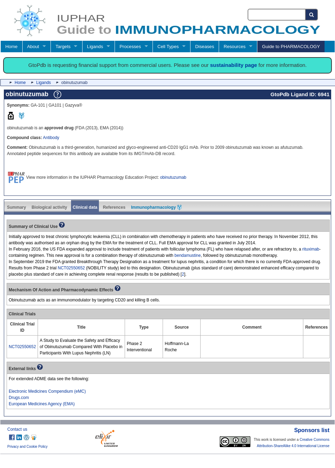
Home (11, 46)
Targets (62, 46)
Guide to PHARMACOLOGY (291, 46)
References (114, 207)
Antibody (51, 137)
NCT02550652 (71, 268)
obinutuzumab (173, 177)
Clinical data (85, 207)
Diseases (204, 46)
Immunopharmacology (156, 207)
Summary (16, 207)
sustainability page (233, 65)
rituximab (310, 249)
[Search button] (312, 15)
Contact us (17, 429)
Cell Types (168, 46)
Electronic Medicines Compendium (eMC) (47, 391)
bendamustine (187, 255)
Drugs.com (19, 397)
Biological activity (49, 207)
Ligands (95, 46)
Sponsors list (311, 430)
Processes (130, 46)
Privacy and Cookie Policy (27, 446)
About (33, 46)
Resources (235, 46)
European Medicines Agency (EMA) (42, 403)
